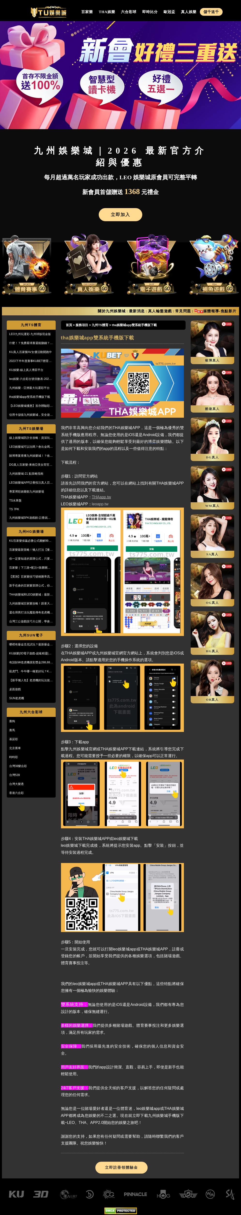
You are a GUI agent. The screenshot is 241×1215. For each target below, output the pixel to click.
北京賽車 (15, 748)
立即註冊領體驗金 (121, 1167)
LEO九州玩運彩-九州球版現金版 (30, 334)
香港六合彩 (16, 793)
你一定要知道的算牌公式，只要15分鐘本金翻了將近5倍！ (31, 559)
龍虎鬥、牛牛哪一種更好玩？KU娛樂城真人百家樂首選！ (30, 672)
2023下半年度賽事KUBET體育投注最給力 (30, 361)
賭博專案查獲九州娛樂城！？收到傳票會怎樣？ (31, 456)
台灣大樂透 (16, 784)
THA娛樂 (107, 12)
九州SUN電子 (31, 635)
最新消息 (137, 311)
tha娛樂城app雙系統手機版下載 (29, 397)
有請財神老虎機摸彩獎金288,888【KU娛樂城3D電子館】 (30, 663)
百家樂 (87, 12)
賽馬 (12, 730)
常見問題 (183, 311)
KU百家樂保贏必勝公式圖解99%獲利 (30, 541)
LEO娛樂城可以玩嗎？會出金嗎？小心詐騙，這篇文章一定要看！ (31, 447)
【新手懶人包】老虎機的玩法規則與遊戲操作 (31, 680)
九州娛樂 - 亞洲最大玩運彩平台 (29, 388)
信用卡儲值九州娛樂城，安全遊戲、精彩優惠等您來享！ (29, 415)
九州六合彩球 (31, 712)
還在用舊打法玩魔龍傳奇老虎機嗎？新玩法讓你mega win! (29, 613)
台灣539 (14, 775)
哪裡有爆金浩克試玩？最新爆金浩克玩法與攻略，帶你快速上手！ (31, 645)
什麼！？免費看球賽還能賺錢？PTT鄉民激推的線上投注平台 (29, 343)
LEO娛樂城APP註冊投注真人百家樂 (31, 483)
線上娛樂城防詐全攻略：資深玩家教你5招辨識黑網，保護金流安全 (31, 438)
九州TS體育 (31, 325)
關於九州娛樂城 (112, 311)
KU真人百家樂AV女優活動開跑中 (30, 352)
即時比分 (150, 12)
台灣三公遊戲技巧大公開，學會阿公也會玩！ (31, 622)
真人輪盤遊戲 (160, 311)
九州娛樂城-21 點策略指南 (26, 473)
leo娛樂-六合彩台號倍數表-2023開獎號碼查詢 (30, 379)
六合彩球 (128, 12)
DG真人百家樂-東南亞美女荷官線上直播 (30, 465)
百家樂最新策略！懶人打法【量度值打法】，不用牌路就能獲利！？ (31, 550)
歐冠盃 (169, 12)
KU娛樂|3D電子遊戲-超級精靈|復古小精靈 (30, 654)
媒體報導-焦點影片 (220, 311)
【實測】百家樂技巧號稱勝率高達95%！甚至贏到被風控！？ (31, 577)
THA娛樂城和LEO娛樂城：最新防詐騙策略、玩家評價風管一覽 (31, 595)
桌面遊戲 (15, 689)
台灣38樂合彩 (18, 766)
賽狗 (12, 721)
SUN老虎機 (16, 698)
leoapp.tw (100, 504)
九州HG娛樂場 (31, 531)
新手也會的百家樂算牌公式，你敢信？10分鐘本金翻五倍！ (31, 586)
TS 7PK (14, 509)
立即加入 (120, 214)
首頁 (69, 325)
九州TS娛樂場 (31, 429)
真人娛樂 (188, 12)
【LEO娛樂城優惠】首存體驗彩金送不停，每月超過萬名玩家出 (31, 406)
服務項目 (81, 325)
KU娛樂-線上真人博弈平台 (26, 370)
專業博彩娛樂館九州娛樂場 (26, 491)
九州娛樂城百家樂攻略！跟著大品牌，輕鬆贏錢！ (31, 604)
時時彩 (13, 757)
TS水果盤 (15, 500)
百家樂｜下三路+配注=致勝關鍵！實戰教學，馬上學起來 (31, 568)
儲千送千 (211, 12)
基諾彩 (13, 739)
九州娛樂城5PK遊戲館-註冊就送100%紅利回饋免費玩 (30, 518)
